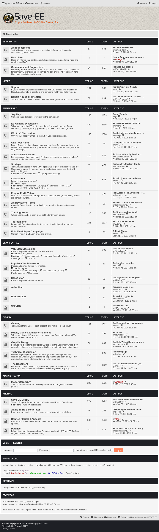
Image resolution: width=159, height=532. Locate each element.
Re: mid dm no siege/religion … (128, 178)
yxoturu (37, 487)
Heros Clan (17, 278)
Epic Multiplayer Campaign (27, 231)
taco (24, 183)
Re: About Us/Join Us (123, 287)
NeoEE (6, 81)
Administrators (17, 473)
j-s (116, 116)
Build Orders (29, 173)
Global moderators (38, 473)
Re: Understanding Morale (125, 212)
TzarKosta (120, 344)
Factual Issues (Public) (52, 270)
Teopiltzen (120, 251)
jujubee (118, 354)
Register (17, 443)
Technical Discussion (23, 352)
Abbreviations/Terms (23, 202)
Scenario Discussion (23, 154)
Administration (12, 376)
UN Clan (16, 305)
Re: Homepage (120, 352)
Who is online (10, 459)
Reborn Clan (18, 296)
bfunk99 (119, 402)
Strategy (16, 164)
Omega (118, 59)
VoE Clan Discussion (23, 248)
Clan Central (11, 243)
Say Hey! (16, 114)
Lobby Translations (31, 405)
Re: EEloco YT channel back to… (129, 193)
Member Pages (30, 270)
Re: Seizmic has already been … (128, 133)
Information (10, 42)
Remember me (104, 450)
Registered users (73, 473)
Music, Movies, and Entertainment (31, 332)
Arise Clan (17, 287)
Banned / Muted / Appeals (26, 419)
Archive (7, 394)
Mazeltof (20, 526)
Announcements (20, 47)
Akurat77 (119, 224)
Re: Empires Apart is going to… (128, 323)
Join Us (66, 256)
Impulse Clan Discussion (25, 263)
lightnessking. (121, 205)
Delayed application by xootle (127, 409)
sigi (117, 89)
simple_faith (120, 50)
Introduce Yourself (50, 256)
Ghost (118, 419)
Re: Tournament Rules (123, 221)
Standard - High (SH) (58, 186)
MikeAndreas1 (121, 99)
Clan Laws (31, 273)
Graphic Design (20, 342)
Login (6, 443)
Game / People (120, 114)
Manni (24, 268)
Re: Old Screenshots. (123, 248)
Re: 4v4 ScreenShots (123, 296)
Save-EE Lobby (20, 399)
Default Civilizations (39, 188)
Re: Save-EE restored (123, 47)
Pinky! (118, 126)
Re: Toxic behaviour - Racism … (128, 96)
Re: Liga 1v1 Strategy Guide (126, 164)
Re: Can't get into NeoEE (125, 87)
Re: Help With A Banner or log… (128, 342)
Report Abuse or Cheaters (26, 96)
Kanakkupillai (121, 69)
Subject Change (120, 231)
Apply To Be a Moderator (25, 409)
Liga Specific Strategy (49, 173)
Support (16, 87)
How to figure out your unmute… (128, 57)
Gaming (15, 323)
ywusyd (24, 487)
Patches (16, 428)
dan (24, 254)
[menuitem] (19, 3)
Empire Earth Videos (23, 193)
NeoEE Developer (56, 473)
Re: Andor (117, 332)
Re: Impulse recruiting (123, 263)
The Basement (19, 363)
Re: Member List (121, 305)
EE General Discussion (24, 123)
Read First (17, 57)
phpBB (15, 524)
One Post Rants (20, 142)
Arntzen (119, 382)
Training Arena (19, 212)
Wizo (29, 254)
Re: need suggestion (123, 67)
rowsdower (120, 166)
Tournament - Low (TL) (34, 186)
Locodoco (119, 195)
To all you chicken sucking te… (128, 142)
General (8, 317)
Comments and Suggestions (27, 67)
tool (117, 265)
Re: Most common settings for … (129, 202)
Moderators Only (21, 382)
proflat (9, 526)
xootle (118, 412)
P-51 (117, 145)
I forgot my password (85, 450)
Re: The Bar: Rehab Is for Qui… (128, 363)
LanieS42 (82, 510)
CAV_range (120, 308)
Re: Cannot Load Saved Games (128, 399)
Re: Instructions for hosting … (127, 154)
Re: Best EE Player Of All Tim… (128, 123)
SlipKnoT (119, 280)
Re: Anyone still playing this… (127, 278)
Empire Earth (10, 108)
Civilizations (18, 178)
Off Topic (30, 258)
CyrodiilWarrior (122, 157)
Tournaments (19, 221)
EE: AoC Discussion (23, 133)
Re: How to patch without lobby (128, 428)
